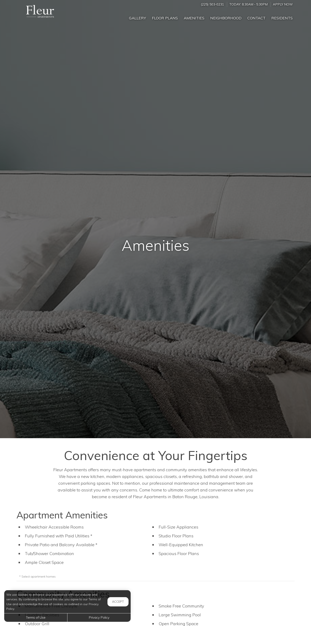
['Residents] (282, 16)
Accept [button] (118, 601)
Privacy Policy (99, 617)
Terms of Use (36, 617)
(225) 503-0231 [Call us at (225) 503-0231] (212, 4)
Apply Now (283, 4)
